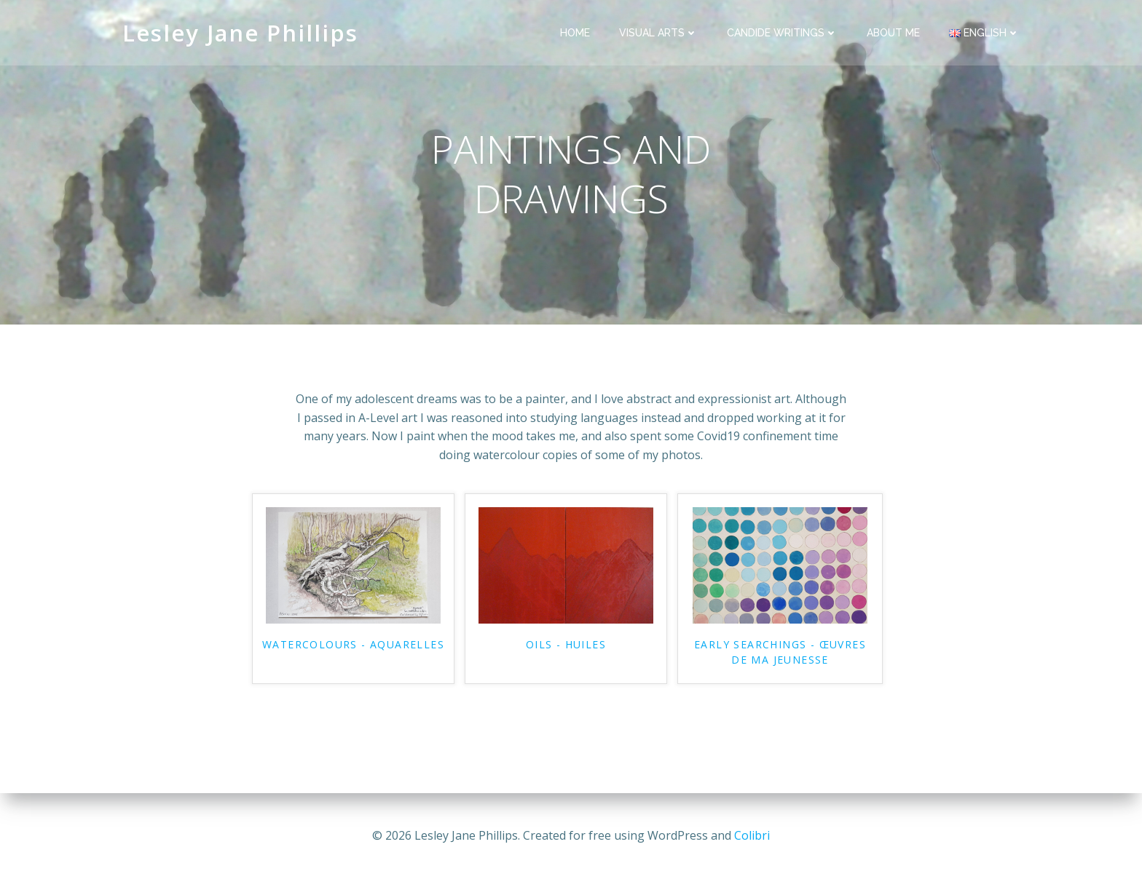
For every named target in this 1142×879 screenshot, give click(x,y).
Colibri (752, 835)
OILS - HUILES (566, 644)
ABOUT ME (893, 33)
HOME (575, 33)
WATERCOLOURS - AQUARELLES (353, 644)
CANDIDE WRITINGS (782, 33)
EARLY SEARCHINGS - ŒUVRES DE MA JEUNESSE (780, 652)
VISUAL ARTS (658, 33)
